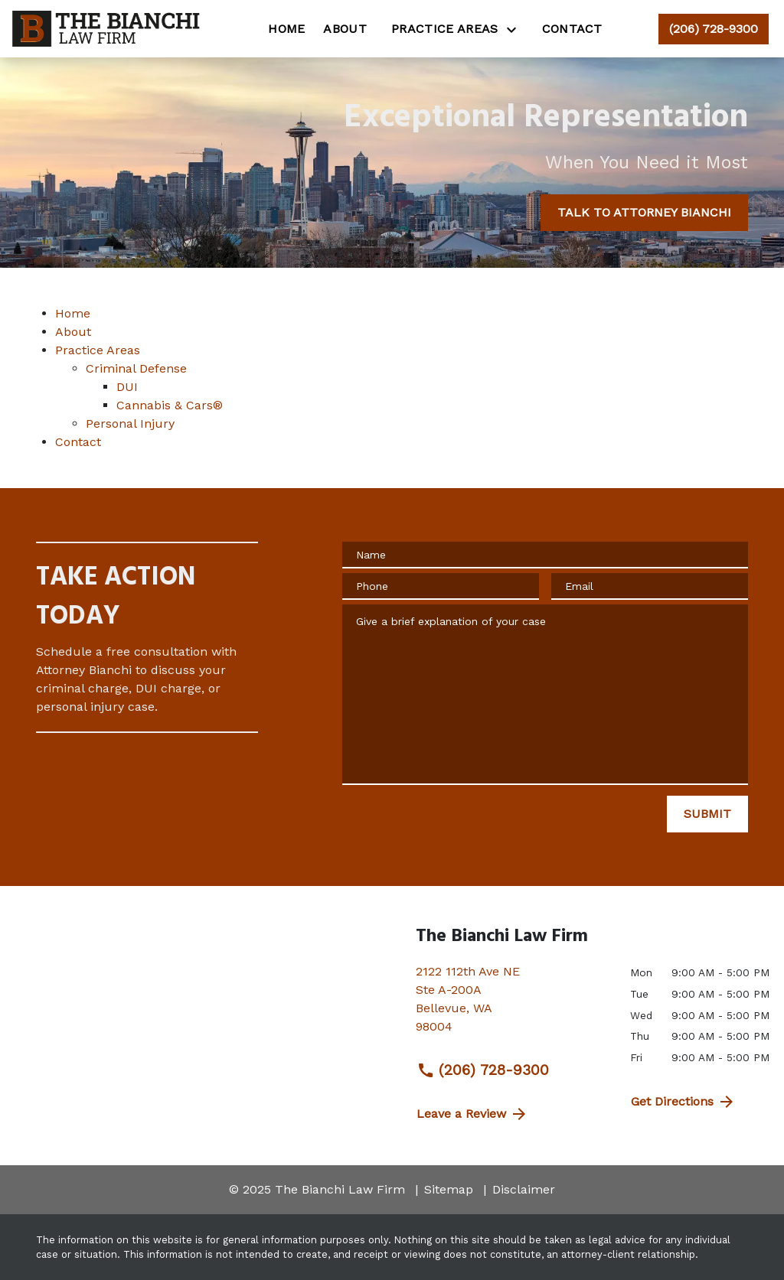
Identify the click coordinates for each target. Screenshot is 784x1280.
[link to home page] (108, 29)
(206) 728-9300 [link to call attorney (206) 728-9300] (482, 1070)
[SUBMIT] (707, 814)
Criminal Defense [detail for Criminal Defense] (136, 368)
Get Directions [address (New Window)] (683, 1102)
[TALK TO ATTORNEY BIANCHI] (644, 212)
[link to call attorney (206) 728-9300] (713, 29)
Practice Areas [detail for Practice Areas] (97, 350)
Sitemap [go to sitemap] (448, 1189)
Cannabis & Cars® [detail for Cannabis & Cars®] (169, 405)
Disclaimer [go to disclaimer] (523, 1189)
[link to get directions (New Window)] (511, 1005)
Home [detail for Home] (72, 313)
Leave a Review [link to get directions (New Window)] (472, 1114)
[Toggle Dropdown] (516, 29)
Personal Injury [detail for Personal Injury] (130, 423)
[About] (345, 29)
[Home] (286, 29)
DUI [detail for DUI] (127, 386)
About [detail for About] (73, 331)
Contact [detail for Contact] (78, 442)
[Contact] (572, 29)
